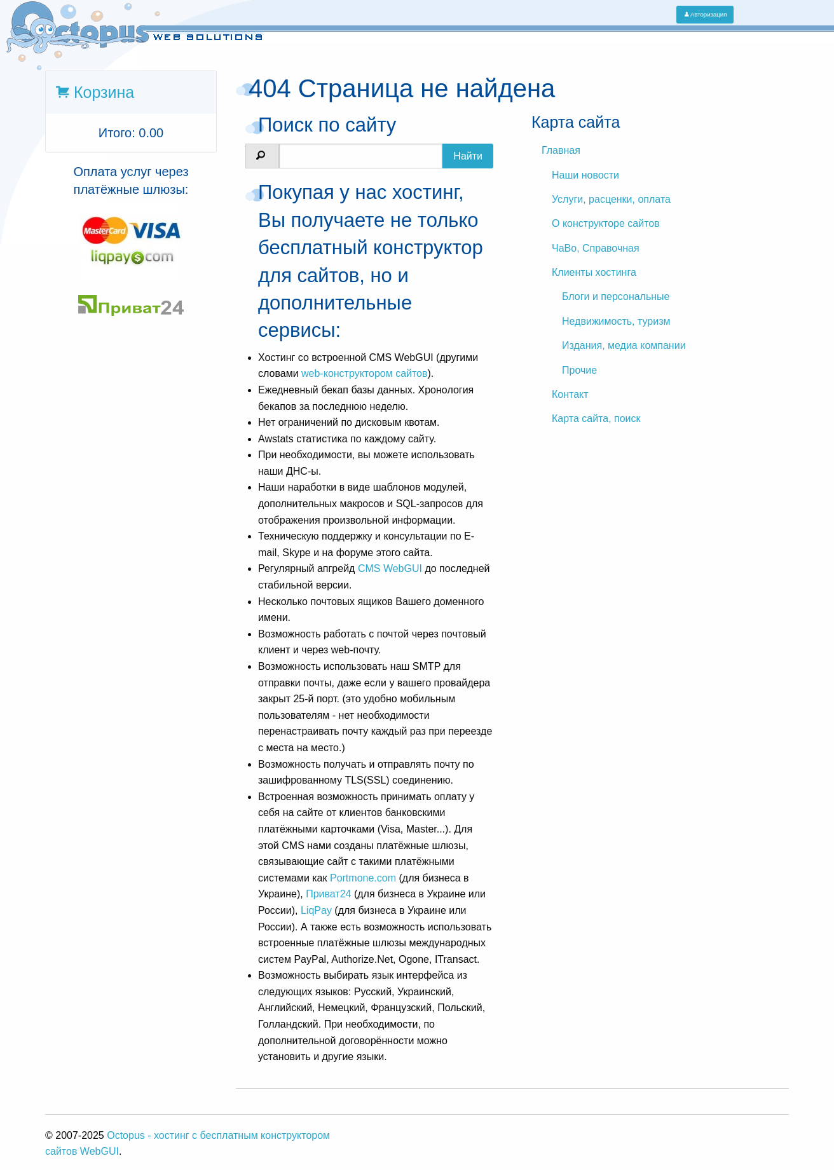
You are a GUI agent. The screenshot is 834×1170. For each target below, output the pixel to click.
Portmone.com (363, 878)
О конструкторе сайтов (606, 223)
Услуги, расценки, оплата (611, 199)
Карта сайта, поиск (596, 418)
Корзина (101, 92)
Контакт (570, 394)
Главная (561, 150)
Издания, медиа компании (624, 345)
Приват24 (328, 893)
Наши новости (585, 175)
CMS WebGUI (390, 568)
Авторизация (705, 14)
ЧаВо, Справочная (595, 248)
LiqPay (316, 910)
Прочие (579, 370)
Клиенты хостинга (594, 272)
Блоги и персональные (616, 296)
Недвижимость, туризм (616, 321)
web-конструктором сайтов (364, 373)
